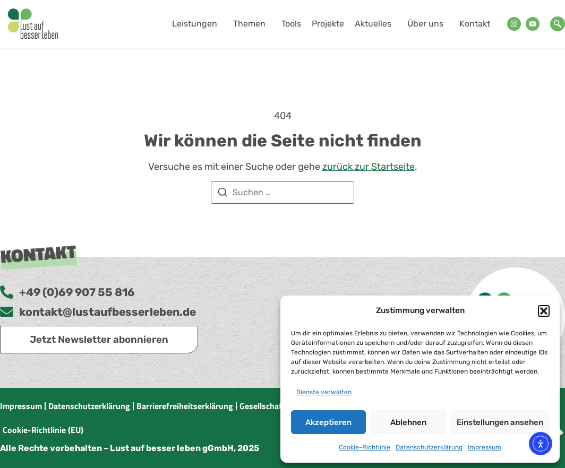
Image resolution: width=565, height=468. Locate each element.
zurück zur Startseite (368, 166)
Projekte (328, 24)
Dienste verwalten (324, 392)
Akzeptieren (328, 422)
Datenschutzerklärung (429, 447)
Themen (252, 24)
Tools (291, 24)
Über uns (428, 24)
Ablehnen (408, 422)
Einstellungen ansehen (500, 422)
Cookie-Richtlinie (364, 447)
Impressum (484, 447)
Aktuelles (376, 24)
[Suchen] (222, 194)
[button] (543, 311)
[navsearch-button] (557, 24)
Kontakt (474, 24)
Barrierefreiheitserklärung (184, 406)
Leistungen (197, 24)
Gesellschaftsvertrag (277, 406)
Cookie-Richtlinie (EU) (43, 429)
